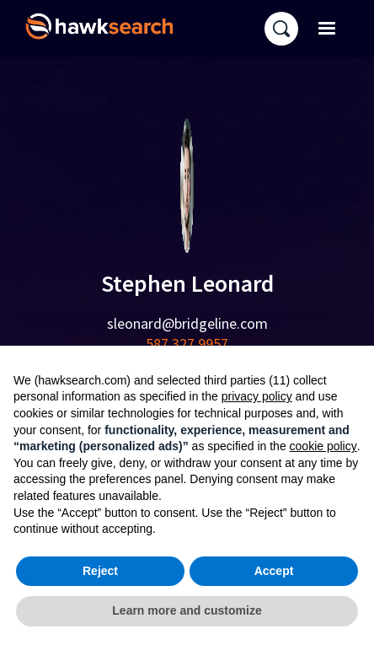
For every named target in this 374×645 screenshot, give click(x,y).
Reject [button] (100, 571)
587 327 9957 (187, 343)
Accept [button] (274, 571)
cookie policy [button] (323, 446)
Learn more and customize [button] (186, 610)
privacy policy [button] (257, 396)
